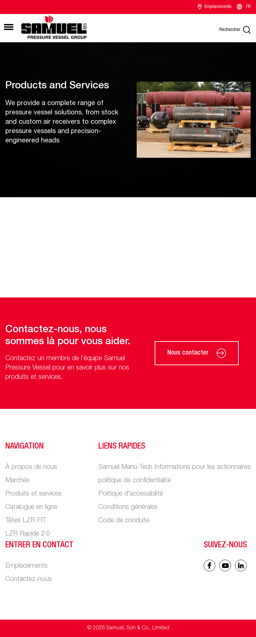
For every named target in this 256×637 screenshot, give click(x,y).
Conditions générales (128, 507)
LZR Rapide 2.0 (27, 534)
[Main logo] (54, 27)
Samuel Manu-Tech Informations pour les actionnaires (174, 467)
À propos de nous (31, 467)
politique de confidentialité (134, 481)
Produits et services (33, 494)
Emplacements (215, 7)
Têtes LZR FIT (25, 521)
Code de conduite (123, 521)
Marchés (17, 481)
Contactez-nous (28, 579)
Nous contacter (196, 353)
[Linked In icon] (225, 565)
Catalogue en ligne (31, 507)
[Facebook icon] (209, 565)
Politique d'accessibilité (130, 494)
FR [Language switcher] (243, 7)
